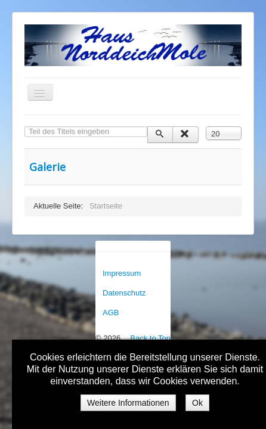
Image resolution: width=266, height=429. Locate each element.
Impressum (122, 273)
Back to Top (150, 338)
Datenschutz (124, 292)
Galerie (47, 167)
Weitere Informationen (128, 403)
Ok (197, 403)
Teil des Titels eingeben (24, 126)
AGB (111, 312)
